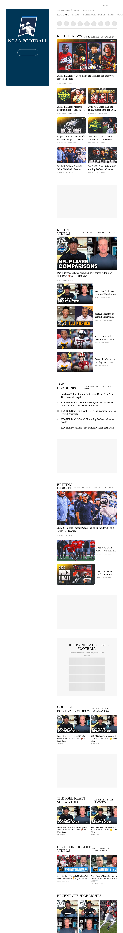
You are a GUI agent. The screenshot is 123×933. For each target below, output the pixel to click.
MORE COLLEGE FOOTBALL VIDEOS (99, 233)
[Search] (111, 4)
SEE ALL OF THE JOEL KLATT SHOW (103, 801)
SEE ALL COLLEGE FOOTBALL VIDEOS (100, 710)
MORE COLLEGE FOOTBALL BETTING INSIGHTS (95, 487)
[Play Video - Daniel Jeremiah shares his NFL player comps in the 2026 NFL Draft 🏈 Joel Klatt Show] (73, 724)
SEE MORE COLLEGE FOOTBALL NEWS (98, 388)
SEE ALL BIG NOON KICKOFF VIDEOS (100, 850)
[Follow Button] (27, 52)
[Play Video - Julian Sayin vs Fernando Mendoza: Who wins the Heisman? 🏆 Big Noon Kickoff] (73, 864)
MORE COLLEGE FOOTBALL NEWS (100, 37)
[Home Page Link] (8, 4)
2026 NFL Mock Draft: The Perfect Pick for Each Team (87, 427)
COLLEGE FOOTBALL (63, 10)
